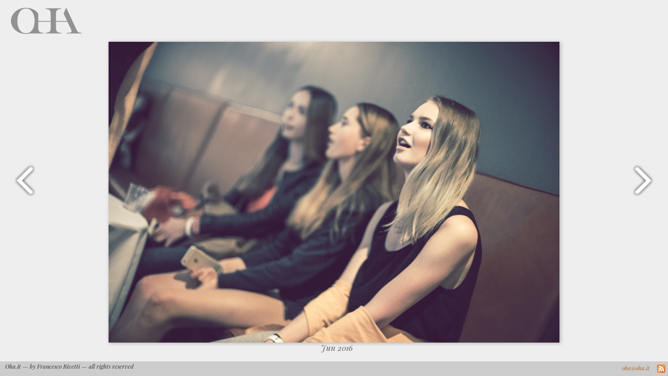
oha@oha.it (636, 368)
